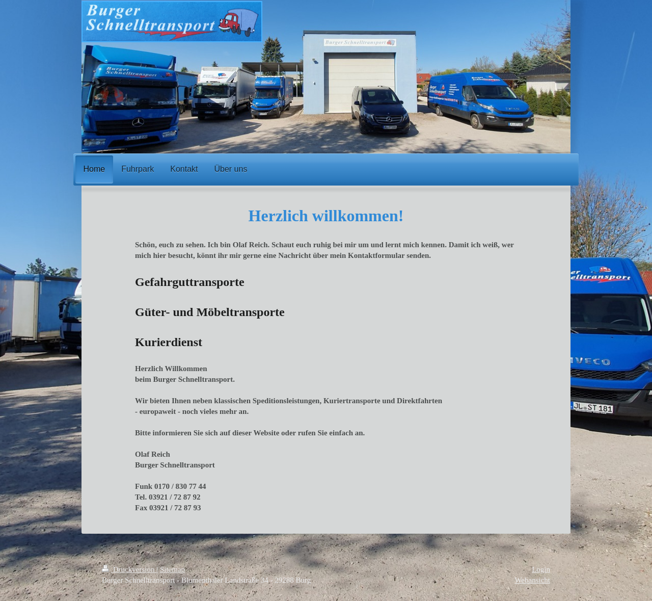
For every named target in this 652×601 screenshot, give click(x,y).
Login (541, 569)
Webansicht (532, 580)
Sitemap (172, 569)
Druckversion (129, 569)
